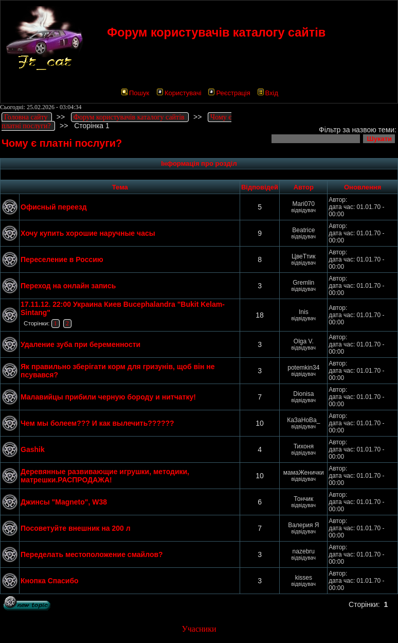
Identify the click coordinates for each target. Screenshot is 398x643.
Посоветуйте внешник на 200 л (76, 528)
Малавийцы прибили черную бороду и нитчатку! (108, 397)
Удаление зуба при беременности (80, 344)
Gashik (33, 449)
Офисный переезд (54, 207)
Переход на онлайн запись (68, 286)
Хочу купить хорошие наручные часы (88, 233)
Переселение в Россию (62, 259)
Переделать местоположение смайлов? (92, 554)
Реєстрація (229, 93)
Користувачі (179, 93)
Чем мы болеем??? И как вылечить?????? (97, 423)
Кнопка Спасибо (50, 581)
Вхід (268, 93)
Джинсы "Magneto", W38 (64, 502)
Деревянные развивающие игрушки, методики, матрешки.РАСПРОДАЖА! (105, 475)
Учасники (199, 628)
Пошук (135, 93)
